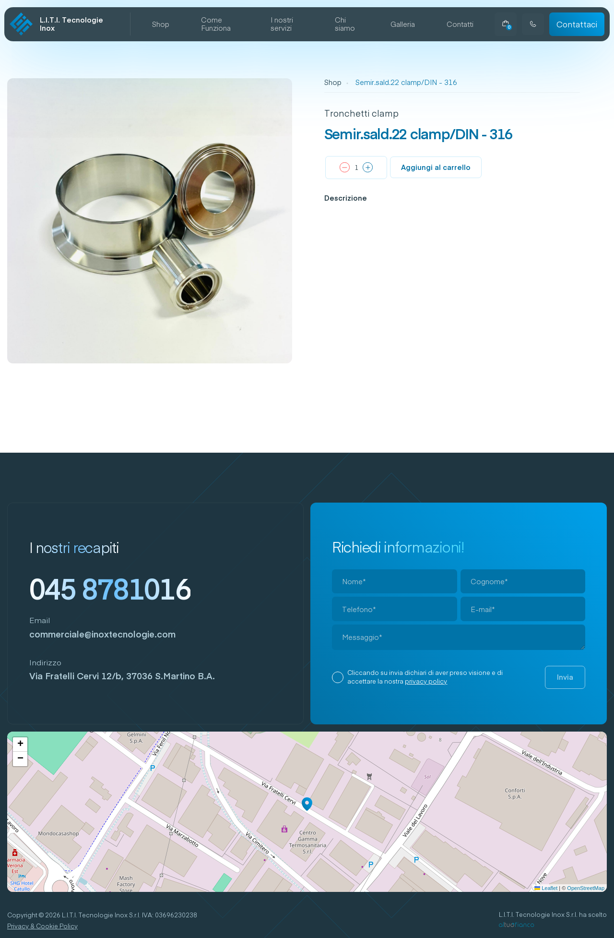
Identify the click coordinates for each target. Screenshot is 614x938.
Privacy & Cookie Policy (42, 926)
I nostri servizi (282, 24)
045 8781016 (110, 588)
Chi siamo (345, 24)
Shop (160, 24)
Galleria (402, 24)
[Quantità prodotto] (356, 168)
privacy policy (426, 681)
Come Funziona (216, 24)
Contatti (460, 24)
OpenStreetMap (585, 888)
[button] (307, 804)
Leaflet (545, 888)
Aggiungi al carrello (436, 167)
